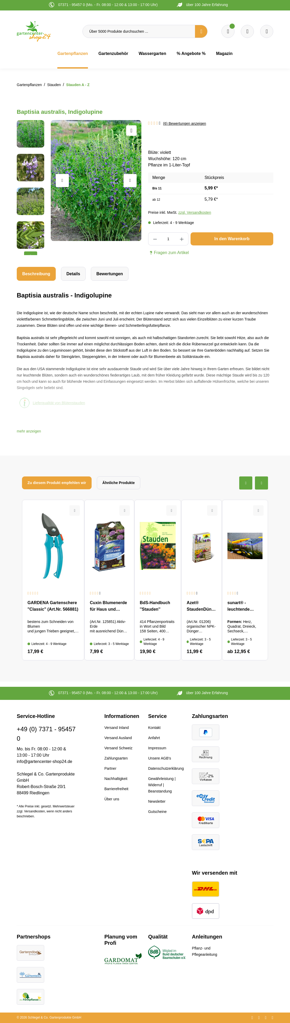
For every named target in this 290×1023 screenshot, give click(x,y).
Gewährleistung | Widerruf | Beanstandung (162, 785)
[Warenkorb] (247, 31)
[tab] (36, 274)
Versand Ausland (118, 738)
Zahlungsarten (116, 758)
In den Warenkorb (232, 239)
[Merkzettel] (228, 31)
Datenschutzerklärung (166, 768)
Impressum (157, 748)
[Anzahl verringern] (154, 238)
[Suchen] (201, 31)
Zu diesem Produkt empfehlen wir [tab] (56, 483)
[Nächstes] (130, 180)
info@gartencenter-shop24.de (44, 761)
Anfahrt (154, 738)
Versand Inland (116, 728)
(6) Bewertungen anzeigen (184, 123)
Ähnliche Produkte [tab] (118, 483)
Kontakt (154, 728)
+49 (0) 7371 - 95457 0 (46, 734)
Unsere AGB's (159, 758)
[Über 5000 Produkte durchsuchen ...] (138, 31)
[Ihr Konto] (266, 31)
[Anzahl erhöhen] (181, 238)
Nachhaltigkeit (115, 779)
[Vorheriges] (62, 180)
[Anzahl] (168, 238)
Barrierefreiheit (116, 789)
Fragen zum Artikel (168, 253)
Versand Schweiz (118, 748)
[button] (29, 431)
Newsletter (156, 801)
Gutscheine (157, 812)
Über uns (111, 799)
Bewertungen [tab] (109, 274)
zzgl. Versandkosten (194, 212)
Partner (110, 768)
